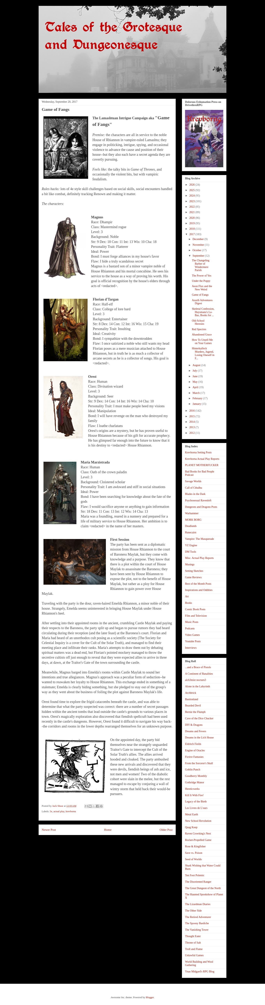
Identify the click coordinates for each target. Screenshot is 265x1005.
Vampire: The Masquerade (199, 538)
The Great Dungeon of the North (203, 888)
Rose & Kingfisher (195, 846)
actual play (58, 811)
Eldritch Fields (193, 744)
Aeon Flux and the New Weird (202, 288)
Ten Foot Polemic (194, 875)
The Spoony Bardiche (197, 923)
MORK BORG (193, 519)
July (195, 370)
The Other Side (193, 910)
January (197, 403)
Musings (189, 564)
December (198, 239)
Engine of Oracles (195, 750)
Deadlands (191, 526)
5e (51, 811)
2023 (192, 201)
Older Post (166, 829)
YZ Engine (191, 545)
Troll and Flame (194, 949)
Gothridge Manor (194, 782)
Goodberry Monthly (196, 776)
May (195, 381)
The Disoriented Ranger (198, 881)
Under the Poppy (201, 280)
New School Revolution (198, 820)
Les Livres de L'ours (196, 808)
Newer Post (49, 829)
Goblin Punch (192, 769)
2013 (192, 427)
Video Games (192, 634)
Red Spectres (199, 329)
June (195, 376)
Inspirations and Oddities (199, 590)
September (198, 255)
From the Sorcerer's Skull (199, 763)
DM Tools (190, 551)
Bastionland (191, 699)
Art (187, 596)
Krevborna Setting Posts (198, 452)
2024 (192, 195)
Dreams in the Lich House (199, 737)
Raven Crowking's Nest (198, 833)
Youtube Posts (193, 641)
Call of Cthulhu (193, 487)
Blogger (150, 997)
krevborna (71, 811)
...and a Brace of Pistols (198, 667)
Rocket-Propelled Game (198, 840)
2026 (192, 184)
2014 (192, 421)
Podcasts (190, 628)
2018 (192, 228)
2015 (192, 416)
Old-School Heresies (198, 322)
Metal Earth (191, 814)
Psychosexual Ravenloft (198, 500)
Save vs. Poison (193, 852)
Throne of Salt (193, 942)
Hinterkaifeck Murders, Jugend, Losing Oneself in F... (203, 353)
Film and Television (196, 615)
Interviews (191, 647)
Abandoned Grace (202, 334)
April (195, 387)
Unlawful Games (194, 955)
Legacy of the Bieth (196, 801)
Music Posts (191, 622)
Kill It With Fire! (194, 795)
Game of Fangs (200, 294)
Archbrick (190, 692)
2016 (192, 410)
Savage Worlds (193, 481)
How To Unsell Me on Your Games (202, 341)
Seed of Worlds (193, 859)
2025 (192, 190)
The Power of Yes (201, 275)
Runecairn (190, 532)
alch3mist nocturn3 (195, 680)
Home (107, 829)
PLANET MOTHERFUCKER (201, 465)
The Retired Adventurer (198, 917)
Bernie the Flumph (195, 712)
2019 (192, 223)
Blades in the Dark (195, 494)
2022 (192, 206)
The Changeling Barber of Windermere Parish (200, 265)
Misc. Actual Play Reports (199, 558)
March (196, 392)
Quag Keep (191, 827)
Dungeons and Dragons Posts (201, 506)
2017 (192, 234)
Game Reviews (193, 577)
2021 (192, 212)
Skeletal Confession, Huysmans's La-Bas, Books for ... (203, 312)
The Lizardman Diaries (197, 904)
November (198, 244)
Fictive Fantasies (194, 756)
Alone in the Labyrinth (197, 686)
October (197, 250)
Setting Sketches (194, 570)
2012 (192, 432)
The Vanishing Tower (196, 929)
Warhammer (192, 513)
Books (188, 602)
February (197, 398)
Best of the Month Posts (198, 583)
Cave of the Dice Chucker (199, 718)
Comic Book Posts (195, 609)
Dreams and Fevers (195, 731)
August (196, 365)
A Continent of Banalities (199, 673)
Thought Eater (193, 936)
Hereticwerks (192, 788)
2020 (192, 217)
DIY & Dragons (194, 724)
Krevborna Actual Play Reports (202, 458)
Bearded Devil (193, 705)
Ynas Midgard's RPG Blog (199, 971)
